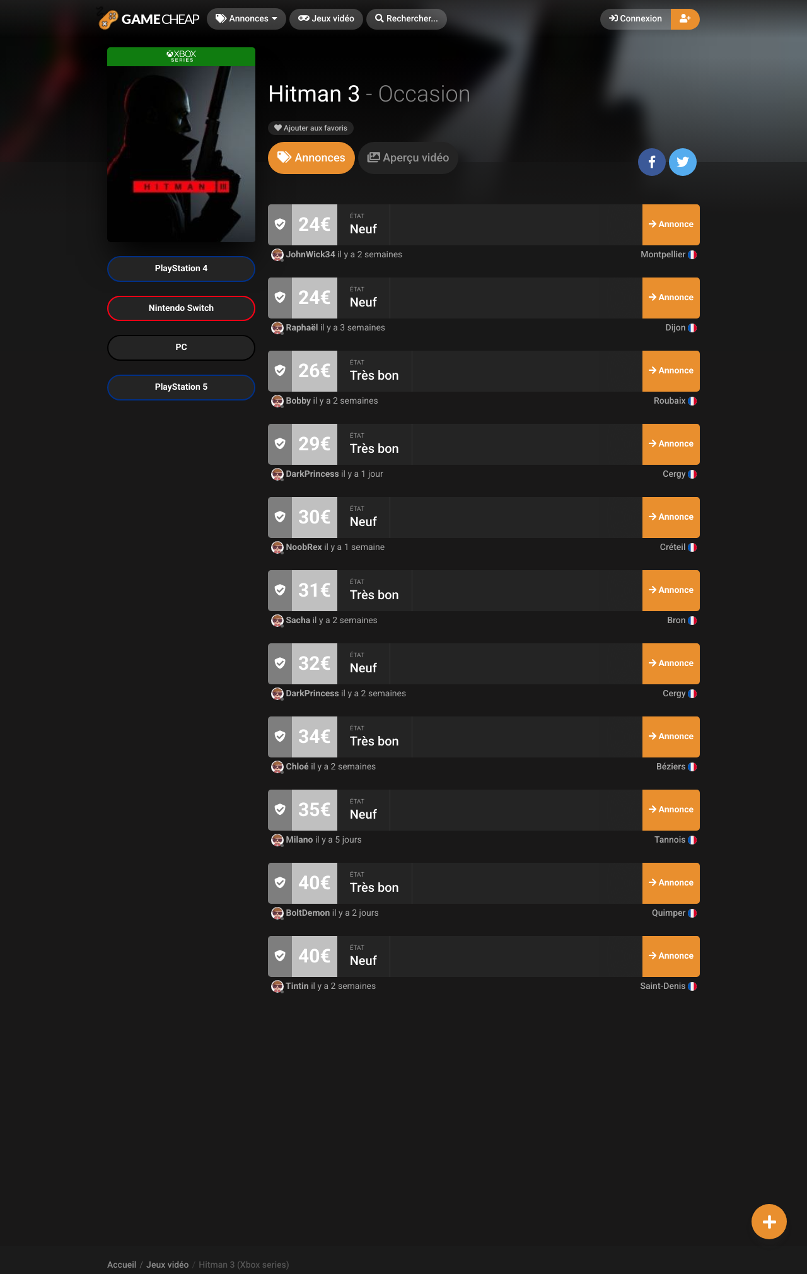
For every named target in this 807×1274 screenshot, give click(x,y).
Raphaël (295, 328)
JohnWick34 (304, 255)
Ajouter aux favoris (310, 128)
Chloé (291, 767)
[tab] (311, 158)
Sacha (292, 621)
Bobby (292, 401)
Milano (293, 840)
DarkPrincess (306, 474)
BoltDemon (301, 913)
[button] (406, 19)
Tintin (291, 986)
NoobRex (297, 547)
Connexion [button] (635, 19)
